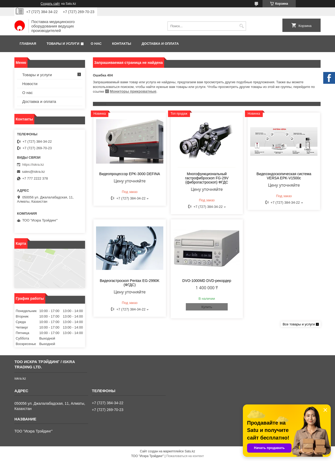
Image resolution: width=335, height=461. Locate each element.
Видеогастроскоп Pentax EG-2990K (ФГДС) (129, 283)
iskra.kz (20, 378)
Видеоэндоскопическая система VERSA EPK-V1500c (283, 176)
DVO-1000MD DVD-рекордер (206, 281)
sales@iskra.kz (33, 172)
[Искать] (241, 26)
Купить (206, 307)
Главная (28, 44)
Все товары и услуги (299, 324)
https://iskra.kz (33, 164)
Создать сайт (50, 3)
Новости (29, 83)
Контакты (121, 44)
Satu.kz (190, 451)
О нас (96, 44)
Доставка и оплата (160, 44)
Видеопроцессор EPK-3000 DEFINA (129, 174)
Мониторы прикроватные (133, 91)
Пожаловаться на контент (185, 456)
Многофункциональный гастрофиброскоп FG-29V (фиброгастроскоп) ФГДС (206, 178)
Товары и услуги (63, 44)
